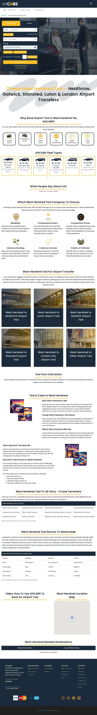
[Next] (92, 47)
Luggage (8, 52)
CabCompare (11, 23)
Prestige (32, 57)
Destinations (12, 10)
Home (4, 15)
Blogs (79, 687)
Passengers (17, 57)
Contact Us (82, 675)
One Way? (7, 57)
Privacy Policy (82, 684)
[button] (47, 177)
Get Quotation (12, 689)
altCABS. (44, 710)
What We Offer (66, 668)
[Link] (91, 4)
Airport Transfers (25, 10)
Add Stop (8, 34)
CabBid (29, 23)
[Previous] (45, 47)
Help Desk (81, 668)
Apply (63, 678)
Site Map (81, 672)
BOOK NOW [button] (57, 56)
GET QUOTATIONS (20, 62)
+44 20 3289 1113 (20, 68)
